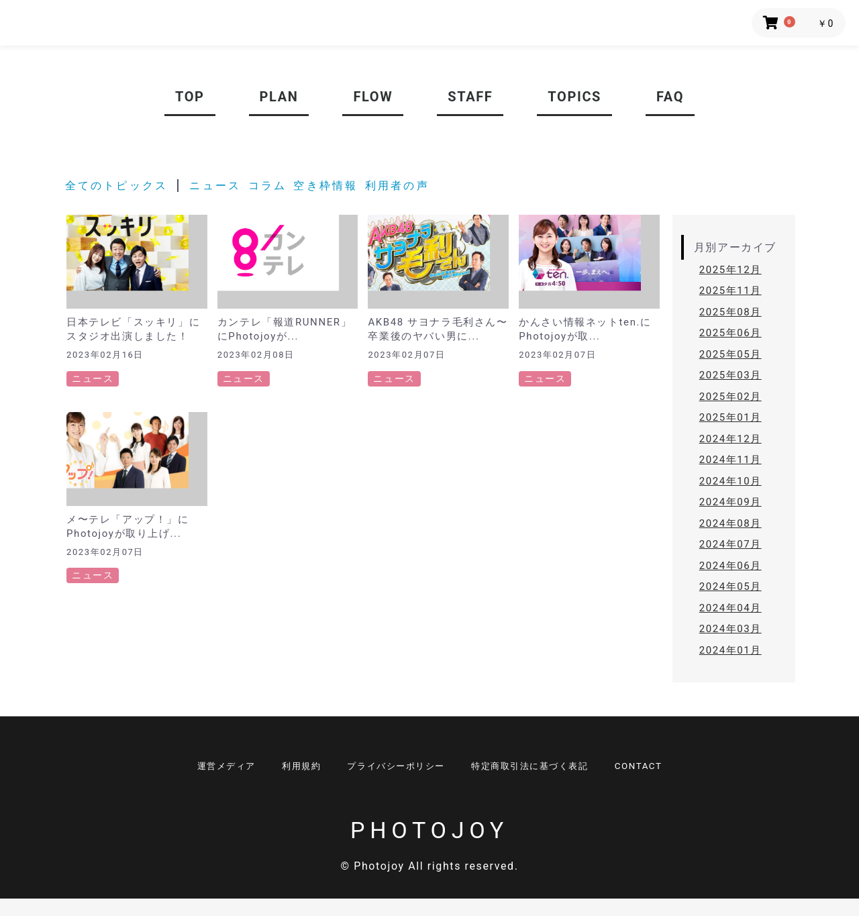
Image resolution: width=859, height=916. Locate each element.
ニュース (212, 185)
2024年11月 (730, 460)
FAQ (670, 97)
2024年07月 (730, 544)
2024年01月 (730, 650)
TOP (190, 97)
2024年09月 (730, 502)
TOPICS (574, 97)
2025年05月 (730, 354)
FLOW (373, 97)
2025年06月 (730, 333)
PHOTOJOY (429, 847)
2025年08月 (730, 312)
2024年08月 (730, 523)
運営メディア (206, 768)
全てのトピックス (115, 185)
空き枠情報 (321, 185)
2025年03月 (730, 375)
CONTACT (660, 768)
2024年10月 (730, 481)
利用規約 (289, 768)
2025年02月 (730, 397)
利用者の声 (388, 185)
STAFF (470, 97)
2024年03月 (730, 629)
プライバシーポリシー (394, 768)
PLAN (279, 97)
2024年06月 (730, 566)
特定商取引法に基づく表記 (540, 768)
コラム (262, 185)
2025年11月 (730, 291)
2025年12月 (730, 270)
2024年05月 (730, 586)
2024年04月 (730, 608)
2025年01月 (730, 417)
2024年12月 (730, 439)
